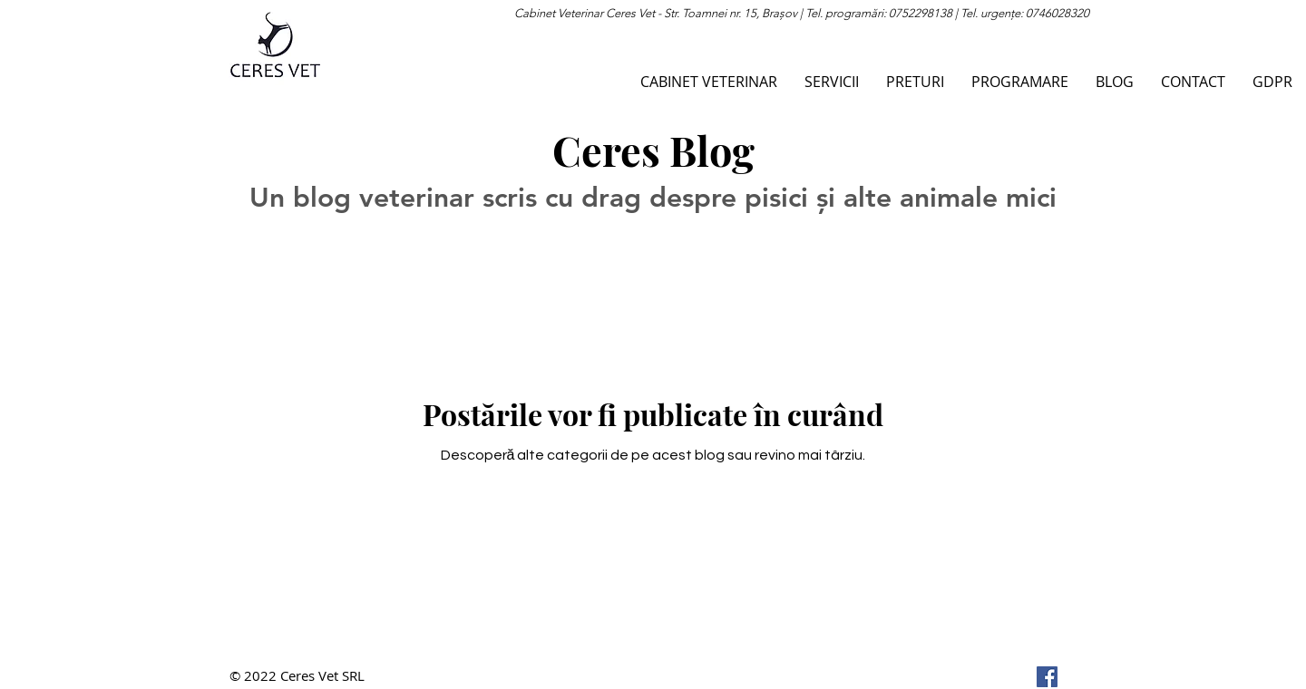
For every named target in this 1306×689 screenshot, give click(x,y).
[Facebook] (1047, 676)
